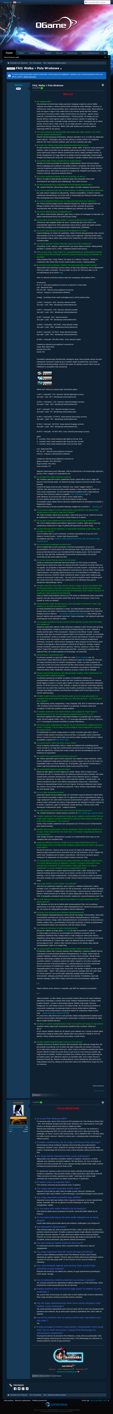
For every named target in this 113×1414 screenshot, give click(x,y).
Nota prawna (8, 1400)
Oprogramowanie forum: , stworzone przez (56, 1410)
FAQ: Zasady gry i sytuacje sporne (90, 813)
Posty (11, 1129)
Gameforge (72, 53)
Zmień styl (85, 1400)
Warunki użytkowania (22, 1400)
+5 (41, 1102)
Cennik (66, 930)
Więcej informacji (30, 77)
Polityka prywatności (39, 1400)
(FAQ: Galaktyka (82, 657)
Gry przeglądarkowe (90, 53)
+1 (42, 88)
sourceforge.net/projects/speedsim (71, 614)
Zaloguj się (7, 2)
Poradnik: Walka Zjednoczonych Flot (67, 539)
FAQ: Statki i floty (62, 740)
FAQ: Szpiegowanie (78, 494)
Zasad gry (96, 507)
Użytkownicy (34, 53)
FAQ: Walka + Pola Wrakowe (37, 68)
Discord (59, 53)
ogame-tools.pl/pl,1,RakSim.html (54, 1013)
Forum (9, 52)
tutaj (60, 272)
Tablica (21, 53)
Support (47, 53)
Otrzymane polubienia (16, 1127)
